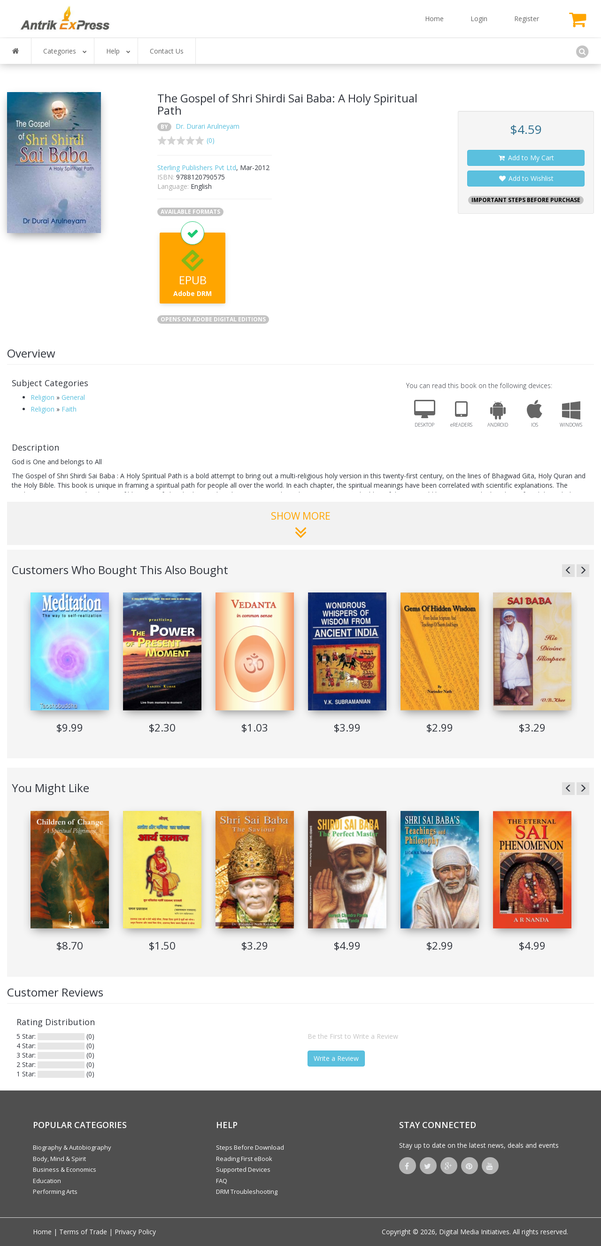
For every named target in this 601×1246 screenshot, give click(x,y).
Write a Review (336, 1058)
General (73, 397)
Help (118, 51)
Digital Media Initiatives (474, 1231)
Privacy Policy (135, 1231)
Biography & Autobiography (72, 1147)
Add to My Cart (526, 157)
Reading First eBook (244, 1158)
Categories (65, 51)
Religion (42, 397)
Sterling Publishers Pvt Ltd (196, 167)
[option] (69, 667)
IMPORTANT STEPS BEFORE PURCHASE (525, 200)
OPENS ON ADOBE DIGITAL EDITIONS (213, 319)
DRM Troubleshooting (246, 1191)
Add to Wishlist (526, 178)
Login (478, 18)
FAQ (221, 1180)
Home (434, 18)
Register (526, 18)
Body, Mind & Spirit (59, 1158)
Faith (69, 409)
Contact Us (167, 51)
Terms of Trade (83, 1231)
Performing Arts (55, 1191)
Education (47, 1180)
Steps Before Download (250, 1147)
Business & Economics (64, 1169)
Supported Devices (243, 1169)
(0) (211, 140)
